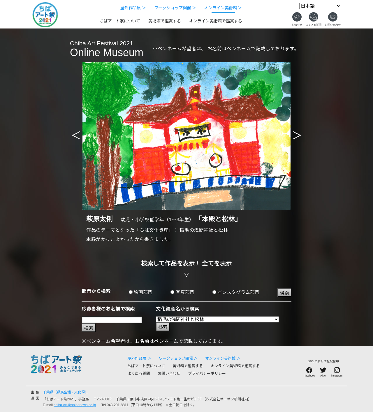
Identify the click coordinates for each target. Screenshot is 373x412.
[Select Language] (320, 6)
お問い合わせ (169, 373)
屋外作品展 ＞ (133, 8)
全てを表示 (217, 263)
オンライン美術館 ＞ (223, 8)
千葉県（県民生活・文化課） (65, 392)
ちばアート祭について (120, 21)
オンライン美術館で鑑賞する (215, 21)
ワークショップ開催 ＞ (175, 8)
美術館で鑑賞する (164, 21)
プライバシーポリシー (207, 373)
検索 (284, 292)
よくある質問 (138, 373)
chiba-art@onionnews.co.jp (75, 405)
